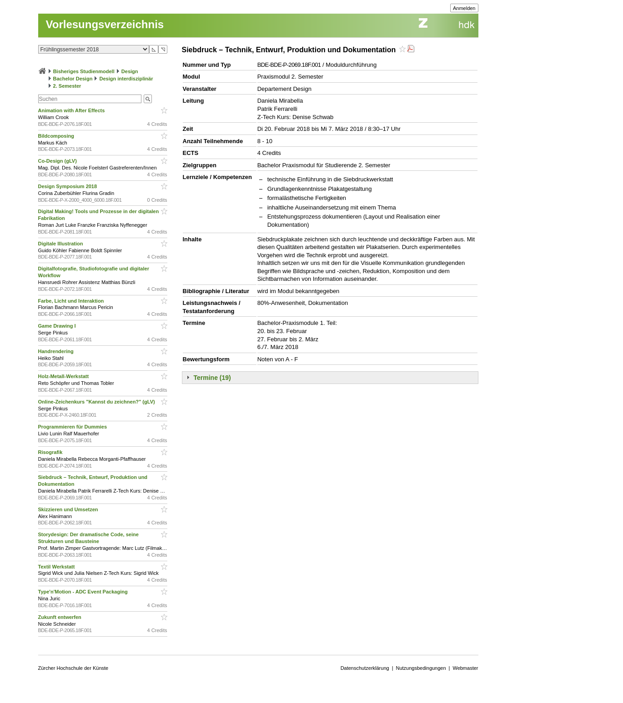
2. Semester (67, 86)
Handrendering (56, 351)
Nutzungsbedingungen (421, 668)
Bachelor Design (73, 78)
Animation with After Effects (72, 110)
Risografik (51, 452)
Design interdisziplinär (126, 78)
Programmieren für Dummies (73, 426)
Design (129, 71)
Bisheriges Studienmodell (84, 71)
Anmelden (464, 8)
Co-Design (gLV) (58, 161)
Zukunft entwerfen (60, 617)
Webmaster (465, 668)
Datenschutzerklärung (365, 668)
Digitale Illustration (61, 243)
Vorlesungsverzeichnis (105, 24)
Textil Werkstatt (57, 566)
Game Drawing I (57, 326)
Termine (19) (212, 377)
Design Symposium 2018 (68, 186)
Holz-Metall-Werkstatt (64, 376)
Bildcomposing (57, 136)
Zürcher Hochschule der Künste (73, 668)
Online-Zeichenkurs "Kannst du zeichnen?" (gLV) (97, 401)
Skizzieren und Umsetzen (69, 509)
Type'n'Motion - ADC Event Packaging (83, 591)
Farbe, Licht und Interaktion (72, 301)
